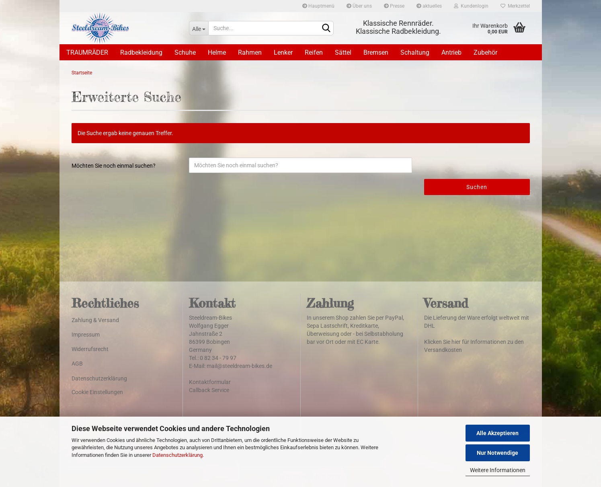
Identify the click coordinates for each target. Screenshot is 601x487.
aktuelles (429, 6)
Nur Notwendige (497, 453)
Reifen (314, 52)
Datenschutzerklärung (177, 455)
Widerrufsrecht (90, 349)
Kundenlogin (471, 6)
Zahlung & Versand (95, 320)
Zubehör (485, 52)
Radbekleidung (141, 52)
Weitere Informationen (497, 470)
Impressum (86, 334)
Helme (217, 52)
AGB (77, 363)
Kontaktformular (210, 382)
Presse (394, 6)
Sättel (343, 52)
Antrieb (451, 52)
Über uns (359, 6)
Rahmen (250, 52)
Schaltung (414, 52)
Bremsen (375, 52)
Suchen (476, 187)
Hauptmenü (318, 6)
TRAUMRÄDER (87, 52)
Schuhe (185, 52)
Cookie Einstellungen (97, 392)
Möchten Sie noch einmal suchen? (114, 165)
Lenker (283, 52)
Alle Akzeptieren (497, 433)
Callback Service (209, 390)
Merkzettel (515, 6)
